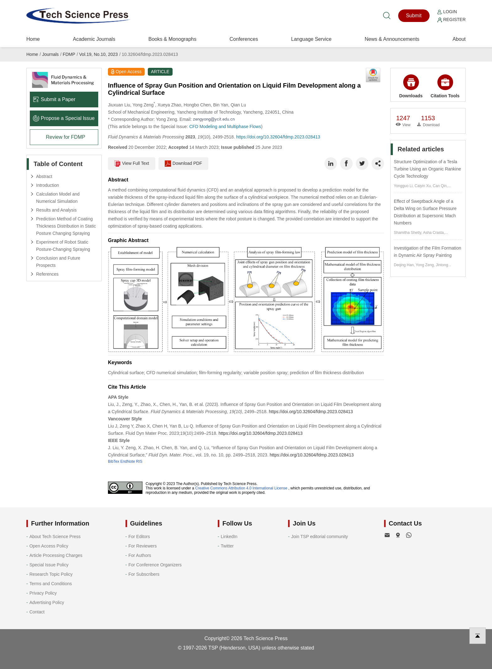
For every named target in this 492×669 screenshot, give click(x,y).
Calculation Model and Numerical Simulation (58, 198)
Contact (37, 611)
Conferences (243, 39)
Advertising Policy (46, 602)
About (459, 39)
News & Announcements (392, 39)
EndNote (127, 461)
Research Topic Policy (50, 574)
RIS (139, 461)
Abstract (44, 176)
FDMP (69, 54)
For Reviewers (142, 545)
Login (447, 11)
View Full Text (131, 163)
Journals (50, 54)
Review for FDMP (65, 137)
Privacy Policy (43, 593)
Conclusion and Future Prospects (58, 262)
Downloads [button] (411, 86)
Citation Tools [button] (444, 86)
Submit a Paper (54, 99)
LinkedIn (229, 536)
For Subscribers (143, 574)
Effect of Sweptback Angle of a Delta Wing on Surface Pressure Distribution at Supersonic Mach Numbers (425, 212)
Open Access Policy (48, 545)
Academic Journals (94, 39)
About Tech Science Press (55, 536)
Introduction (47, 185)
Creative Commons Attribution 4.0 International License (241, 488)
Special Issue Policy (49, 564)
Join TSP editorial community (319, 536)
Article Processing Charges (56, 555)
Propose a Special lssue (64, 118)
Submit (414, 15)
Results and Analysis (56, 210)
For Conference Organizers (155, 564)
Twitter (227, 545)
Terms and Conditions (50, 583)
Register (451, 19)
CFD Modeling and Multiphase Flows (225, 126)
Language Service (311, 39)
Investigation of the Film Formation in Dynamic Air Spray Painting (427, 251)
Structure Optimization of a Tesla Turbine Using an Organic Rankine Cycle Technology (427, 169)
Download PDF (183, 163)
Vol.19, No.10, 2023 (98, 54)
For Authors (139, 555)
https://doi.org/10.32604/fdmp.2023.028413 (278, 136)
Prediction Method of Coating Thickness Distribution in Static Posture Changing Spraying (66, 226)
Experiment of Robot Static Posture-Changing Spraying (63, 246)
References (47, 274)
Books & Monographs (172, 39)
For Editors (139, 536)
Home (33, 39)
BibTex (113, 461)
